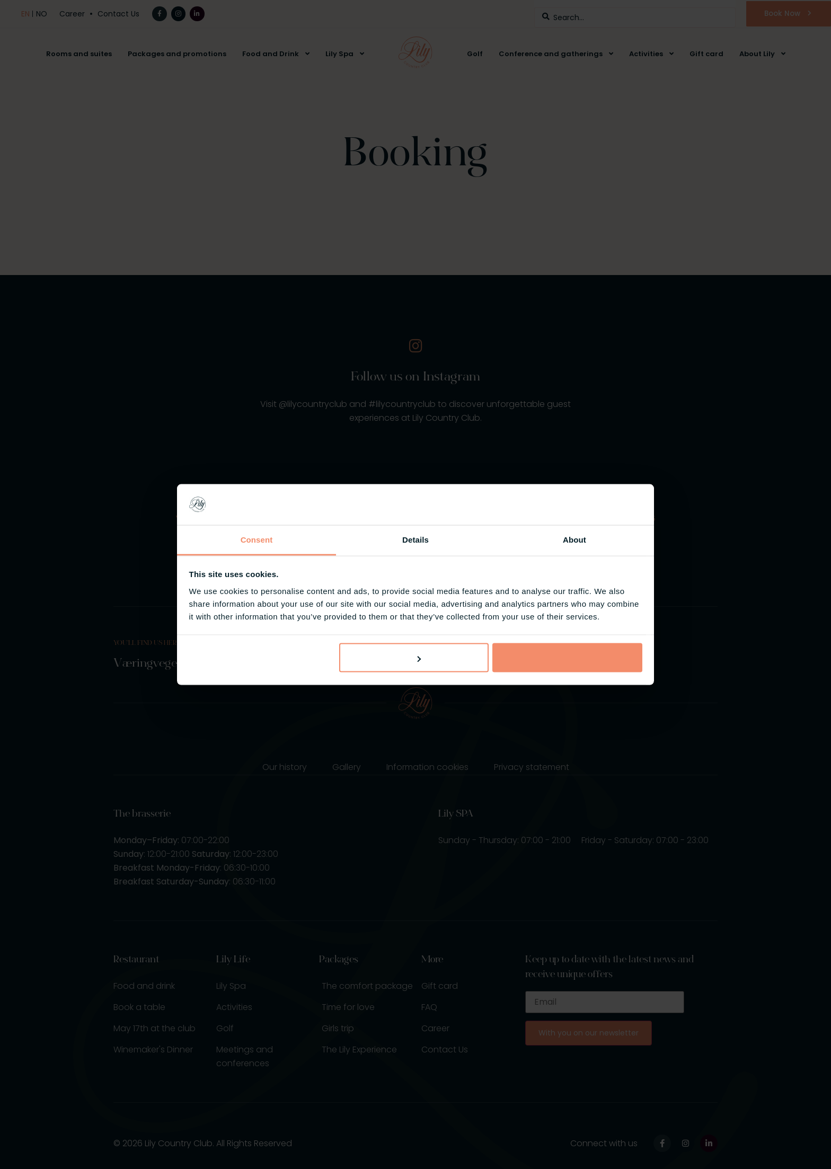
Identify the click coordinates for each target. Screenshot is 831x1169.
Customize (414, 657)
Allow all (567, 657)
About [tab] (574, 539)
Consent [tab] (257, 539)
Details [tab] (415, 539)
